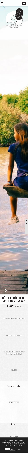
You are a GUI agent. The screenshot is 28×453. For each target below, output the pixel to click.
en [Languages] (26, 220)
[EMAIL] (26, 232)
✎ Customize (18, 449)
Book (24, 3)
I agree (7, 449)
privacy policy (9, 446)
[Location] (26, 226)
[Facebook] (26, 223)
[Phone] (26, 229)
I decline (13, 449)
